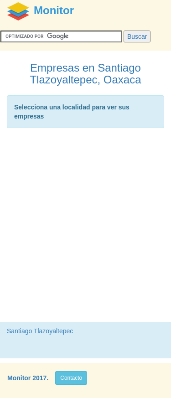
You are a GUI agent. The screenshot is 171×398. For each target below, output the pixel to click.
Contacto (71, 378)
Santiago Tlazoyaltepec (40, 331)
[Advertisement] (85, 227)
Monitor (19, 378)
